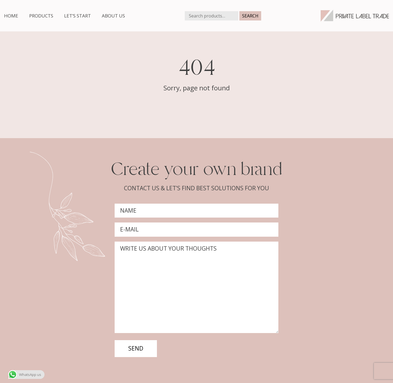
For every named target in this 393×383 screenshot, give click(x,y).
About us (113, 16)
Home (11, 16)
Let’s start (77, 16)
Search (250, 16)
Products (41, 16)
